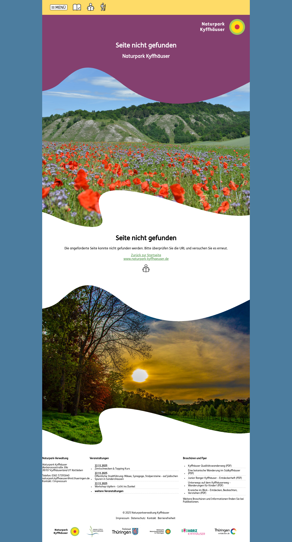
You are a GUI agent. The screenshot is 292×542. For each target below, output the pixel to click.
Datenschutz (138, 518)
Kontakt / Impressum (54, 481)
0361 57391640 (60, 475)
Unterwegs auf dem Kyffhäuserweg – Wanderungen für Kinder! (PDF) (209, 484)
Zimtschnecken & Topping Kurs (112, 467)
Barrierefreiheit (166, 518)
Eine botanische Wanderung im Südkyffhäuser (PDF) (214, 472)
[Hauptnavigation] (58, 8)
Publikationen (190, 502)
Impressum (122, 518)
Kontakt (151, 518)
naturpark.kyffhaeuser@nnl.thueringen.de (66, 478)
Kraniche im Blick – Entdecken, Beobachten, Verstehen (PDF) (212, 491)
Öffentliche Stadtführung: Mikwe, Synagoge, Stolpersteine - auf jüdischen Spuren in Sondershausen (136, 476)
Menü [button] (60, 8)
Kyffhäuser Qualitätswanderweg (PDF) (210, 466)
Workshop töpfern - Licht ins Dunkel (115, 485)
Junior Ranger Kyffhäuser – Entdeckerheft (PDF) (215, 478)
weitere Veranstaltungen (109, 491)
